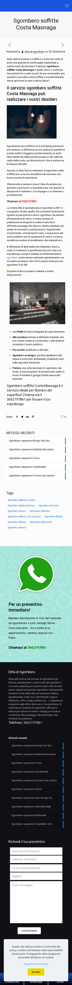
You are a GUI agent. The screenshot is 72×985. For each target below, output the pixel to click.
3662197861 (29, 201)
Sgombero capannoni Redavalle (28, 815)
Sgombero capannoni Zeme (26, 789)
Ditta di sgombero (34, 51)
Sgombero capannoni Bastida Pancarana (31, 449)
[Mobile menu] (67, 5)
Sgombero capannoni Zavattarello (27, 466)
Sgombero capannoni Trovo (24, 458)
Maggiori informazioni (36, 963)
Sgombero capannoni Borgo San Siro (29, 440)
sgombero (12, 257)
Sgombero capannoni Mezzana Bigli (31, 806)
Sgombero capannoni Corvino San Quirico (32, 475)
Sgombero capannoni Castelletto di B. (32, 824)
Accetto (36, 972)
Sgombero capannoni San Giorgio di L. (32, 797)
